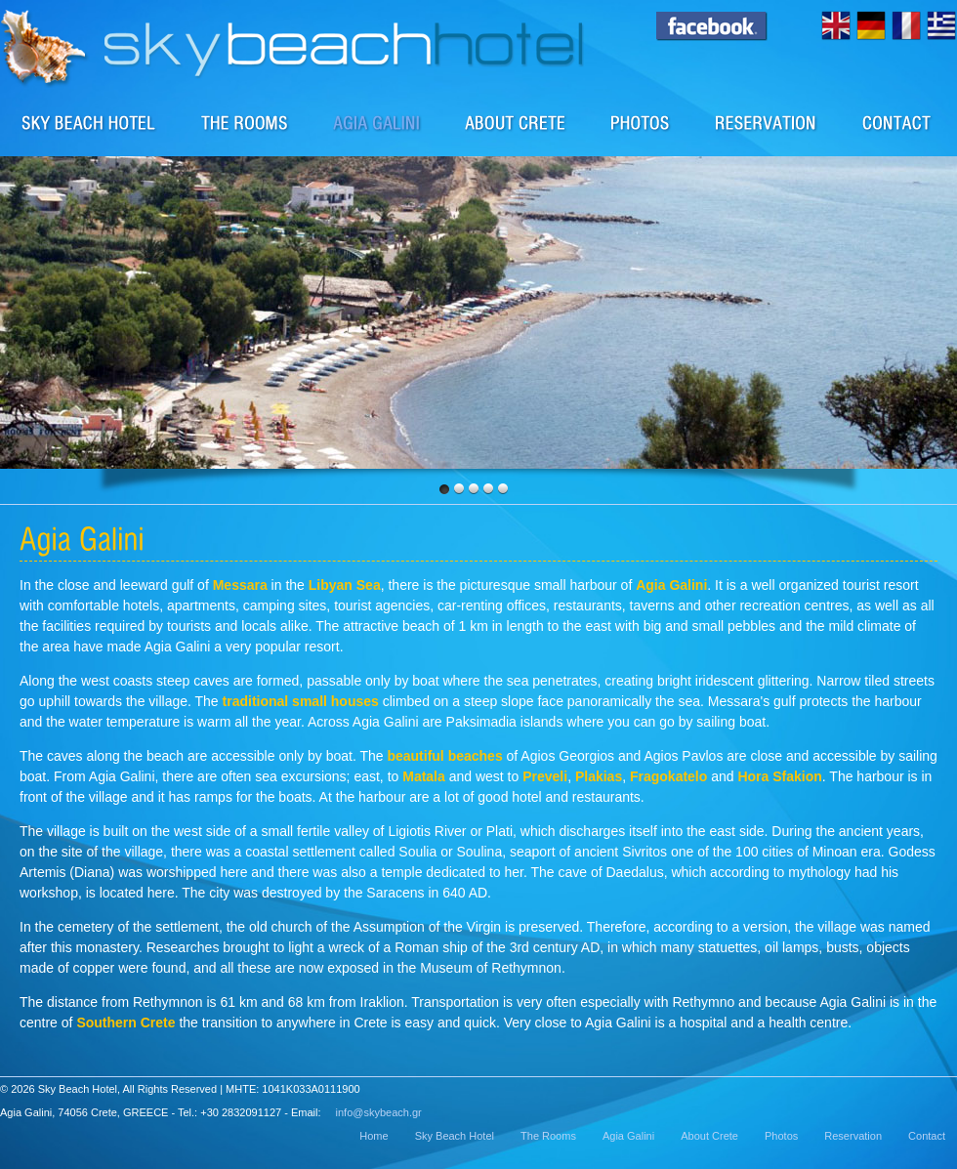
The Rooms (548, 1136)
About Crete (516, 122)
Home (373, 1136)
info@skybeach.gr (379, 1112)
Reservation (766, 122)
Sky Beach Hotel (89, 122)
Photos (641, 122)
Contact (897, 122)
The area (377, 122)
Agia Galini (628, 1136)
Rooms (245, 122)
